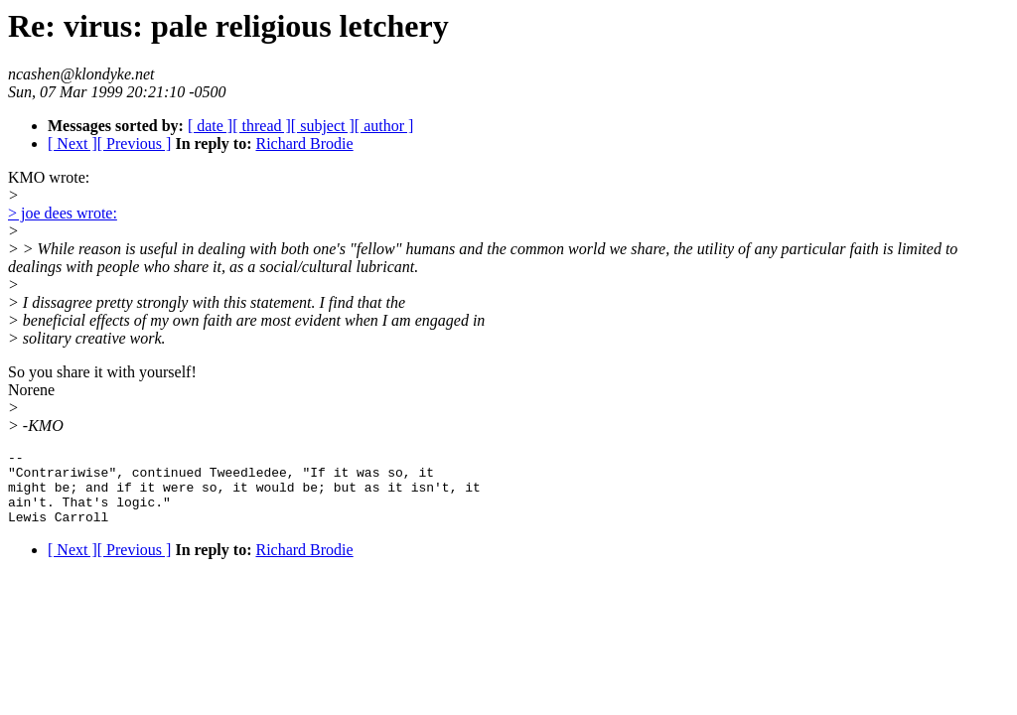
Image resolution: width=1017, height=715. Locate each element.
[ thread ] (261, 125)
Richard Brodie (304, 143)
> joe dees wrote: (62, 213)
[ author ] (384, 125)
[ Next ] (72, 143)
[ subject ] (323, 125)
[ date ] (210, 125)
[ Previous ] (134, 143)
